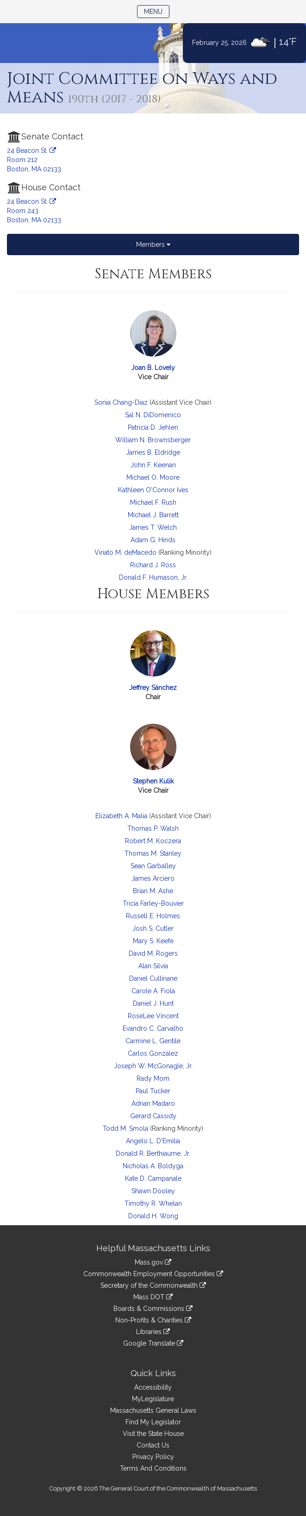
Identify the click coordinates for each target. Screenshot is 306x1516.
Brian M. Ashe (153, 891)
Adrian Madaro (153, 1103)
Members (153, 244)
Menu (156, 10)
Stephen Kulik (153, 781)
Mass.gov (153, 1262)
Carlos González (153, 1053)
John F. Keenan (153, 465)
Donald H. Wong (153, 1216)
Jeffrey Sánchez (153, 687)
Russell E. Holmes (153, 916)
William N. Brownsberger (153, 440)
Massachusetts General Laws (153, 1410)
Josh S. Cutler (153, 928)
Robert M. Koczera (153, 841)
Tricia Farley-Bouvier (153, 903)
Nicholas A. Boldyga (153, 1166)
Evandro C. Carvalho (153, 1028)
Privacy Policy (153, 1456)
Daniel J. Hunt (153, 1003)
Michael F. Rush (153, 502)
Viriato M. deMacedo (125, 552)
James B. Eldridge (153, 452)
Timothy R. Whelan (153, 1203)
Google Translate (153, 1343)
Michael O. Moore (153, 477)
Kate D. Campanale (153, 1178)
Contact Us (153, 1445)
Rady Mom (153, 1078)
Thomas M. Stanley (153, 853)
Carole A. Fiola (153, 991)
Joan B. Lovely (153, 367)
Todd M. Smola (125, 1128)
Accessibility (153, 1387)
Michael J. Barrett (153, 515)
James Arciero (153, 878)
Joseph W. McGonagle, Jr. (153, 1066)
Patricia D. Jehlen (153, 427)
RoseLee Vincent (153, 1016)
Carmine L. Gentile (153, 1041)
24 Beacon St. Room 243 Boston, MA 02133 (34, 211)
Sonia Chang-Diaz (121, 402)
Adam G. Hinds (153, 540)
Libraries (153, 1331)
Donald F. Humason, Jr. (153, 577)
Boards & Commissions (153, 1308)
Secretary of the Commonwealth (153, 1285)
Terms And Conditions (153, 1468)
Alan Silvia (153, 966)
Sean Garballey (153, 866)
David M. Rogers (153, 953)
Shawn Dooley (153, 1191)
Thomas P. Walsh (153, 828)
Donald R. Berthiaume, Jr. (153, 1153)
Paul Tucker (153, 1091)
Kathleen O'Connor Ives (153, 490)
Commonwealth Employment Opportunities (153, 1274)
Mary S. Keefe (153, 941)
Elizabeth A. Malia (121, 816)
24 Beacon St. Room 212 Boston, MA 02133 (34, 160)
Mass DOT (153, 1297)
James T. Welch (153, 527)
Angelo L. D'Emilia (153, 1141)
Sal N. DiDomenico (153, 415)
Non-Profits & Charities (153, 1320)
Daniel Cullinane (153, 978)
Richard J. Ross (153, 565)
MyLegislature (153, 1399)
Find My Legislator (153, 1422)
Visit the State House (153, 1433)
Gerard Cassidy (153, 1116)
